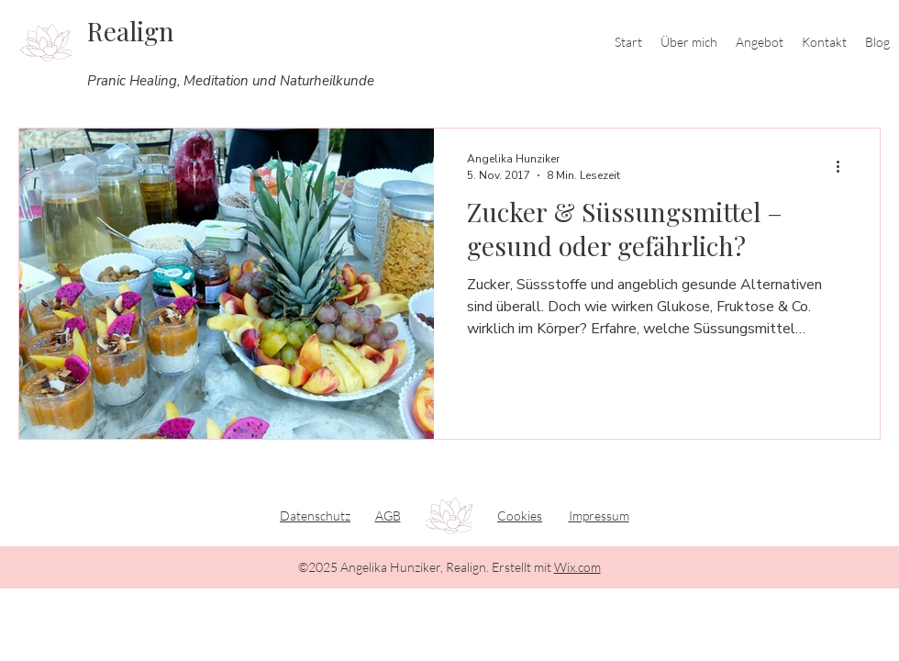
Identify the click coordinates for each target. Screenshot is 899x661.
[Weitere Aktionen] (844, 166)
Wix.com (577, 567)
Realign (130, 31)
